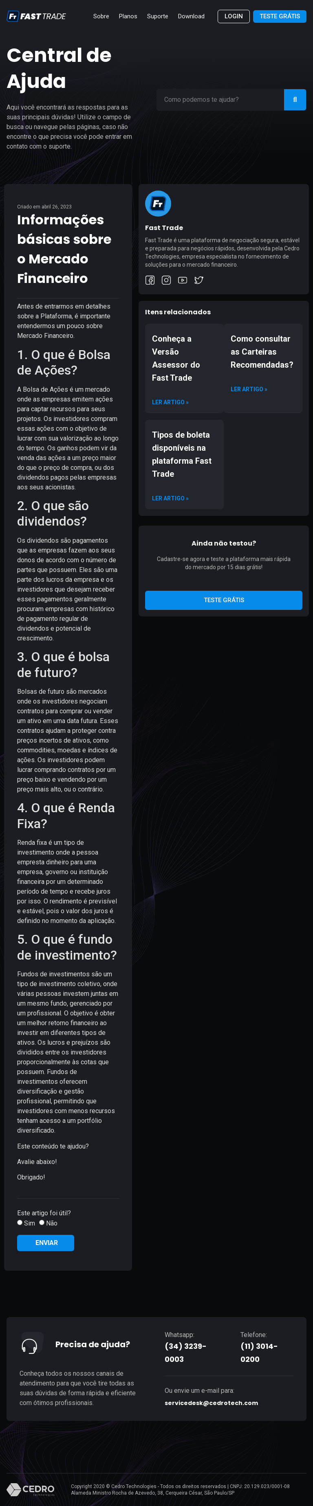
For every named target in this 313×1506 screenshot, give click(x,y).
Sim (29, 1223)
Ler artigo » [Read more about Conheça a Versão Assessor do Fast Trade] (170, 402)
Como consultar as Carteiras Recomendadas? (262, 352)
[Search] (295, 99)
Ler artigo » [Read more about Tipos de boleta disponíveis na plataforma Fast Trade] (170, 498)
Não (51, 1223)
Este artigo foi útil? (44, 1213)
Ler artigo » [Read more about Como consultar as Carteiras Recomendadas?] (249, 389)
